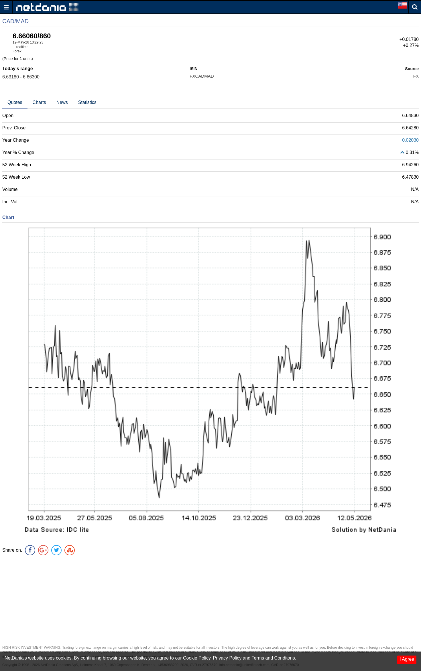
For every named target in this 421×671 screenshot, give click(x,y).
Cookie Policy (196, 658)
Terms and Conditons (273, 658)
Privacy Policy (227, 658)
